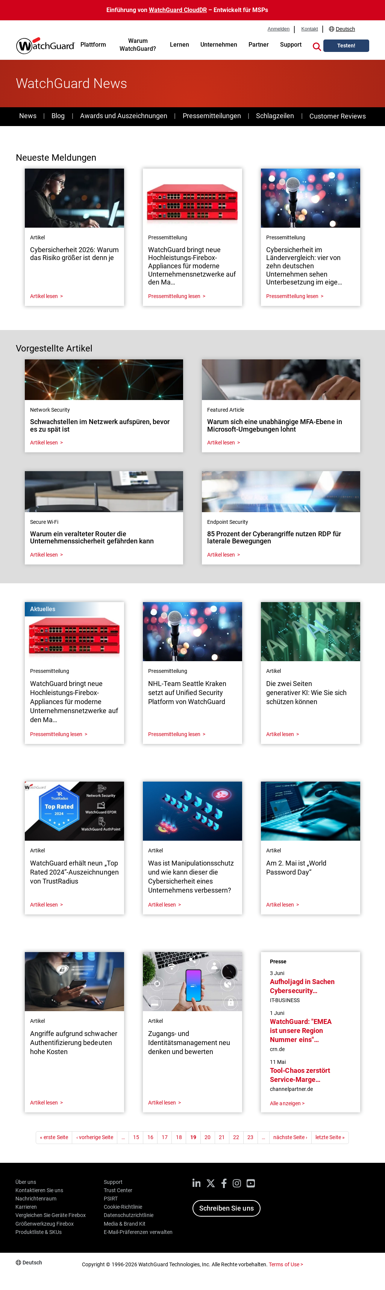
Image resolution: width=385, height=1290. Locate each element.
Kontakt (309, 29)
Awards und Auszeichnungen (123, 116)
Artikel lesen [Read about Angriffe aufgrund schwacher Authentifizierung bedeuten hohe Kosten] (44, 1103)
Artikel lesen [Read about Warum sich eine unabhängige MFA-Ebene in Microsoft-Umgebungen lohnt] (221, 443)
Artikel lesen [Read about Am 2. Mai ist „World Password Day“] (280, 905)
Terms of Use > (286, 1264)
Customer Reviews (337, 116)
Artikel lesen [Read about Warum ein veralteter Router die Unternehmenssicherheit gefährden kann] (44, 555)
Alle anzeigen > (287, 1103)
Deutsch (345, 29)
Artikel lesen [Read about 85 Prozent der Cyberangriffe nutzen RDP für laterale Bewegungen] (221, 555)
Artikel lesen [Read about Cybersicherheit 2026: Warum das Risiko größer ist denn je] (44, 296)
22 (236, 1137)
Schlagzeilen (275, 116)
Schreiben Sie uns (226, 1208)
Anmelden (279, 29)
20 (208, 1137)
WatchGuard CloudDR (178, 10)
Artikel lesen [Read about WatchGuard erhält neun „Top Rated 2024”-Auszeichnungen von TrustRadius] (44, 905)
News (27, 116)
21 (222, 1137)
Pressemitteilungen (212, 116)
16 (150, 1137)
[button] (317, 45)
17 (165, 1137)
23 (250, 1137)
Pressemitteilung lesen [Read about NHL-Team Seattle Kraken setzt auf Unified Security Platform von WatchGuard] (174, 734)
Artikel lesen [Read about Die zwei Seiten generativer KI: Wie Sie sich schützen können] (280, 734)
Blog (58, 116)
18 (179, 1137)
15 (136, 1137)
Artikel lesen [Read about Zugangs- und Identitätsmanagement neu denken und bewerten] (162, 1103)
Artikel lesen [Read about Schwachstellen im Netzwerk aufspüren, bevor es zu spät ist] (44, 443)
